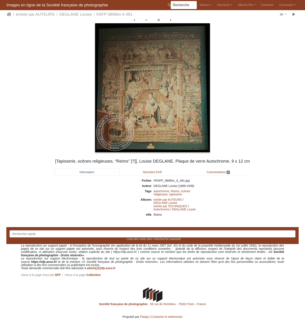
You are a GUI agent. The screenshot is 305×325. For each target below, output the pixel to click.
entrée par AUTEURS (35, 14)
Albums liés (245, 5)
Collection (93, 275)
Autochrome (161, 209)
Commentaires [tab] (218, 172)
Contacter (267, 5)
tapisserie (175, 194)
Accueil (9, 14)
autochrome (161, 191)
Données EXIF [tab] (152, 172)
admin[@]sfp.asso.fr (101, 268)
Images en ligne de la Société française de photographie (57, 5)
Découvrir (223, 5)
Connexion (286, 5)
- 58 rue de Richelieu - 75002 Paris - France (152, 304)
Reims (175, 191)
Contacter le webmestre (167, 316)
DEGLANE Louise (75, 14)
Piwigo (144, 316)
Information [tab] (86, 172)
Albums (204, 5)
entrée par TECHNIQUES (170, 206)
